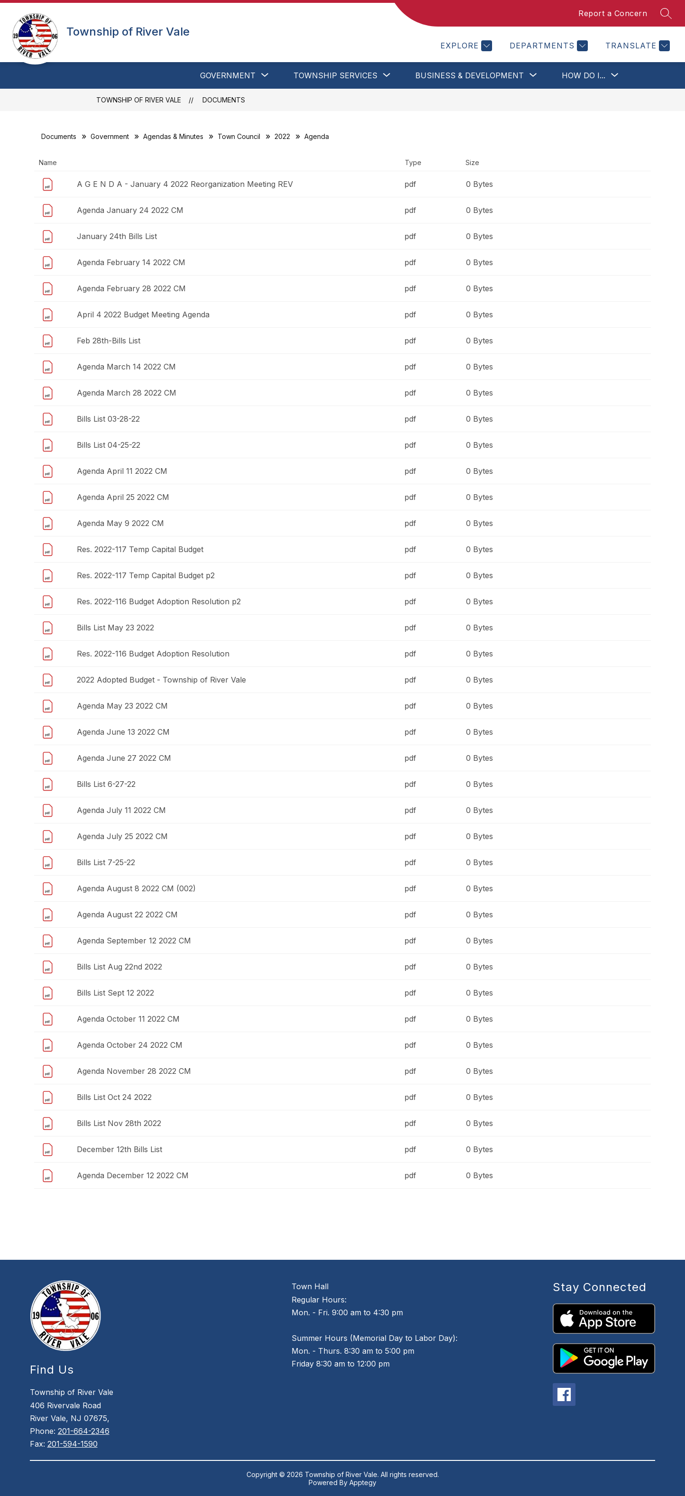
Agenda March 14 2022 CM (126, 366)
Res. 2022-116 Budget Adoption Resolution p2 (159, 601)
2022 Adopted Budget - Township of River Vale (161, 679)
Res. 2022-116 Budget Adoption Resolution (153, 653)
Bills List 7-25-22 (106, 862)
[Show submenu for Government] (228, 75)
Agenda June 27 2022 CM (124, 758)
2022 (282, 136)
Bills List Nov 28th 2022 (119, 1123)
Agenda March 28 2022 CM (126, 392)
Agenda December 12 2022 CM (133, 1175)
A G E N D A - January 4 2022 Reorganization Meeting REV (185, 184)
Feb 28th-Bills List (108, 340)
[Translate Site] (636, 46)
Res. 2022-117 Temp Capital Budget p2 (146, 575)
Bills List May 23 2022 (115, 627)
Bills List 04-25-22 (108, 445)
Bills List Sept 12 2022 (115, 992)
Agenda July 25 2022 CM (122, 836)
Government (110, 136)
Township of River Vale (138, 100)
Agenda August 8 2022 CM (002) (136, 888)
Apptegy (362, 1482)
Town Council (239, 136)
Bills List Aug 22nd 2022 (119, 966)
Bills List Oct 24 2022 (114, 1097)
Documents (223, 100)
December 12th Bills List (119, 1149)
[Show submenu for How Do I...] (583, 75)
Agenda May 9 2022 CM (120, 523)
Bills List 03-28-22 (108, 419)
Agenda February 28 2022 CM (131, 288)
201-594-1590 (72, 1444)
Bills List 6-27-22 (106, 784)
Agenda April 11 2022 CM (122, 471)
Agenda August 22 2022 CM (127, 914)
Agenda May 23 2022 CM (122, 706)
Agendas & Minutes (173, 136)
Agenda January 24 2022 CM (130, 210)
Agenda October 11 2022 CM (128, 1019)
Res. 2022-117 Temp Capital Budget (140, 549)
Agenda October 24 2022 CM (130, 1045)
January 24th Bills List (117, 236)
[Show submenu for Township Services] (335, 75)
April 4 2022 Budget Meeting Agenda (143, 314)
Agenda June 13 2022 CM (123, 732)
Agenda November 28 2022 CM (134, 1071)
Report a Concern (612, 13)
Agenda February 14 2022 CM (131, 262)
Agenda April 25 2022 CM (123, 497)
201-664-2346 (84, 1431)
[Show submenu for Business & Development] (469, 75)
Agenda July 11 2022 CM (121, 810)
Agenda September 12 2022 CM (134, 940)
